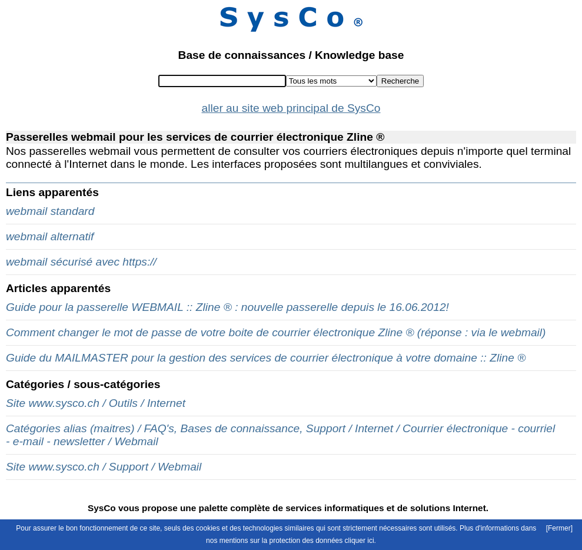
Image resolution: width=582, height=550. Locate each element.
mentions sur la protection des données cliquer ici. (298, 540)
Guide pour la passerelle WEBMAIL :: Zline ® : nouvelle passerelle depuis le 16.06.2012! (227, 307)
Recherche (400, 81)
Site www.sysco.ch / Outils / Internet (95, 403)
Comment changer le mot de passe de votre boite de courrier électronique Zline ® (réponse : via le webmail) (276, 332)
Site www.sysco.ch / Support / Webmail (103, 466)
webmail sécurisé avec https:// (81, 262)
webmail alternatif (50, 236)
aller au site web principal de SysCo (291, 108)
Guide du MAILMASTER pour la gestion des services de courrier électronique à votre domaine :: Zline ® (266, 358)
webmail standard (50, 211)
